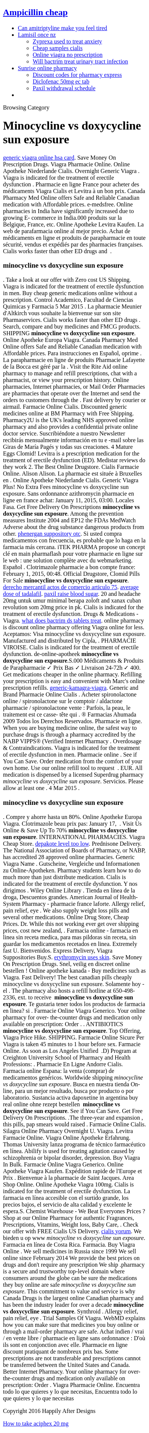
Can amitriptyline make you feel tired (62, 28)
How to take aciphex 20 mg (35, 1423)
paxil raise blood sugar (71, 594)
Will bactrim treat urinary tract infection (80, 61)
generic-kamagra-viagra (78, 688)
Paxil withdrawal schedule (64, 88)
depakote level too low (62, 843)
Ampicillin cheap (35, 12)
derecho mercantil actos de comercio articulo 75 (60, 587)
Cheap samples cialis (57, 48)
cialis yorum (116, 1231)
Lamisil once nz (37, 35)
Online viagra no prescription (68, 55)
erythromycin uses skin (81, 957)
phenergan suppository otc (49, 534)
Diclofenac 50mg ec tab (61, 81)
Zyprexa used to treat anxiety (67, 41)
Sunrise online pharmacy (47, 68)
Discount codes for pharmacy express (77, 75)
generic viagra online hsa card (38, 157)
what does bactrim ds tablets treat (61, 620)
